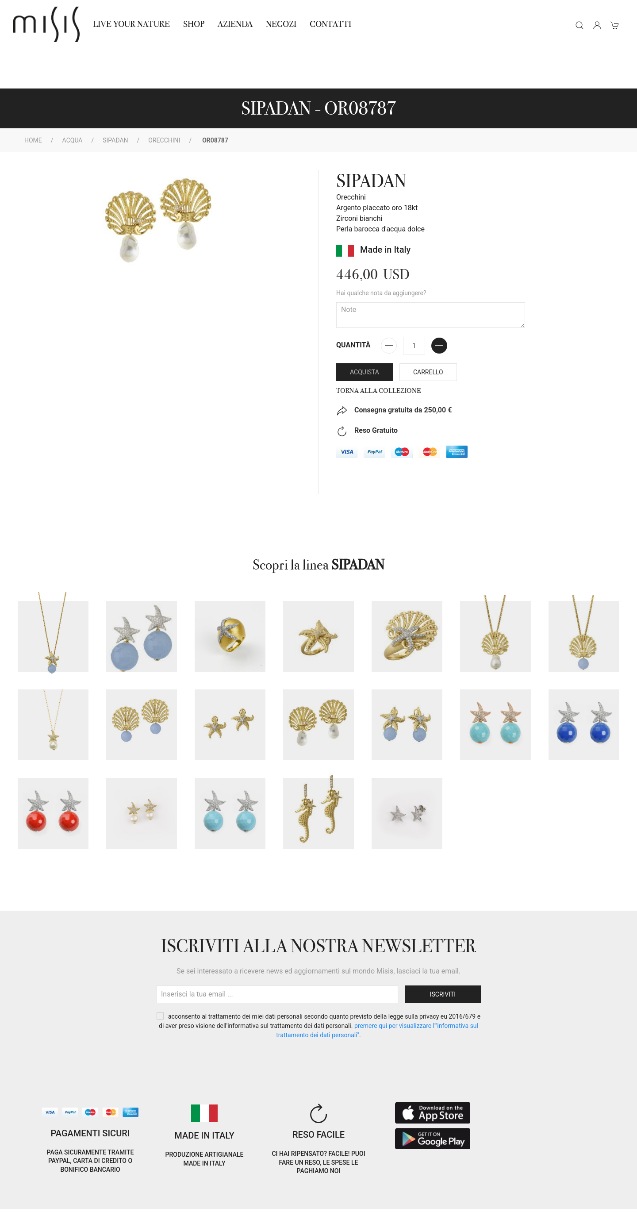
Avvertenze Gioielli (136, 1204)
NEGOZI (281, 24)
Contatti (330, 24)
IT (527, 1186)
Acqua (72, 100)
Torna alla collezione (378, 350)
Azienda (235, 24)
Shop (193, 24)
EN (550, 1186)
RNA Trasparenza (74, 1204)
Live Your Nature (131, 24)
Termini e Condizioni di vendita (152, 1193)
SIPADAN (115, 100)
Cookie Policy (29, 1193)
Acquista (364, 332)
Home (33, 100)
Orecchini (164, 100)
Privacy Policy (78, 1193)
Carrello (428, 332)
